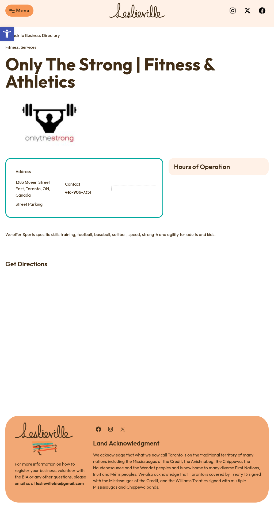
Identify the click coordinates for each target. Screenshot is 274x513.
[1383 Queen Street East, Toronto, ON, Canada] (137, 325)
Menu (22, 10)
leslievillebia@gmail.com (60, 483)
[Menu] (12, 10)
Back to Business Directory (32, 35)
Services (28, 47)
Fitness (12, 47)
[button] (7, 34)
